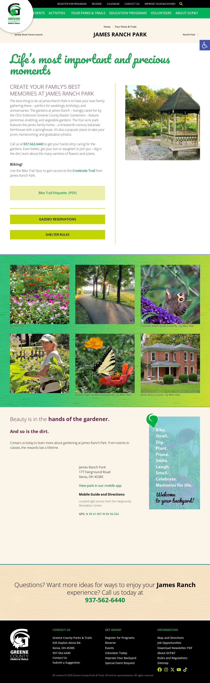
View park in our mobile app (100, 485)
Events (39, 13)
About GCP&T (186, 13)
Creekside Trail (84, 170)
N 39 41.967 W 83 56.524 (102, 514)
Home (107, 26)
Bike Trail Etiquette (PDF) (58, 193)
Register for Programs (72, 4)
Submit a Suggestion (66, 662)
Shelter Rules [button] (58, 234)
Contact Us (131, 4)
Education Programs (128, 13)
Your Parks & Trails (88, 13)
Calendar (113, 4)
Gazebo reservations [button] (57, 219)
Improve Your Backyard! (160, 4)
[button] (205, 45)
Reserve (97, 4)
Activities (58, 13)
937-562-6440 (33, 144)
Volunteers (161, 13)
